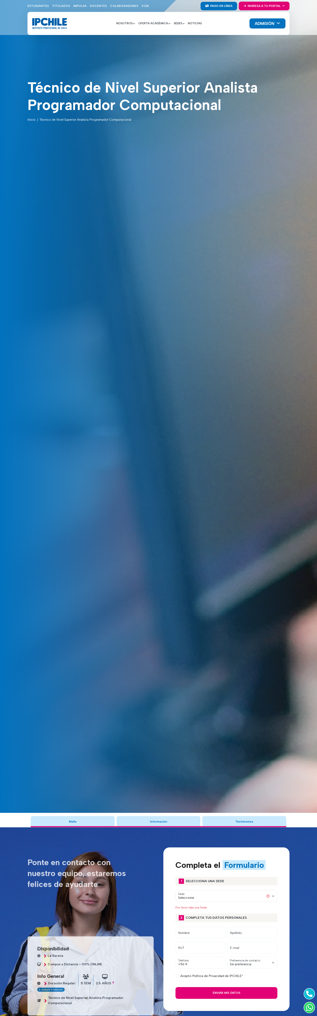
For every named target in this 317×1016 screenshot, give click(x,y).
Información (158, 821)
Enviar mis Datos (226, 993)
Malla (73, 821)
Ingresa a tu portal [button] (262, 6)
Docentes (98, 6)
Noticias (195, 23)
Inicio (31, 119)
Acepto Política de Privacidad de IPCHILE (211, 976)
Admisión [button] (265, 23)
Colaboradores (124, 6)
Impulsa (80, 6)
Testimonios (244, 821)
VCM (145, 6)
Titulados (61, 6)
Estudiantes (38, 6)
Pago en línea (218, 6)
